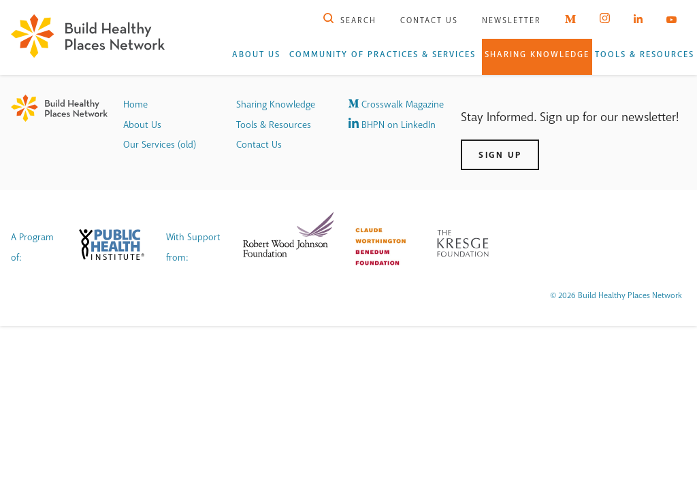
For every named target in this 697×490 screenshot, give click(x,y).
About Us (256, 54)
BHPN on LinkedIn (392, 124)
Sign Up (500, 155)
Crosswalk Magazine (396, 104)
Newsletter (511, 20)
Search (349, 20)
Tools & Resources (644, 54)
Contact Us (429, 20)
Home (135, 104)
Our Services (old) (159, 144)
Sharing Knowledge (537, 54)
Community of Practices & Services (382, 54)
